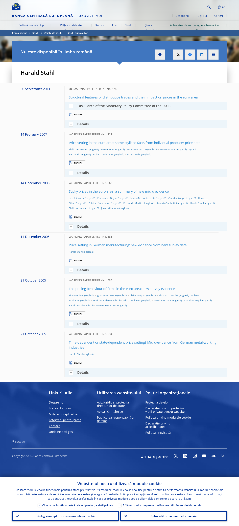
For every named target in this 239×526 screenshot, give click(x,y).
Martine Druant (162, 300)
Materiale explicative (63, 414)
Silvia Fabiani (76, 295)
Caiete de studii (53, 33)
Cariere (219, 16)
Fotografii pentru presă (65, 420)
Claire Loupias (138, 295)
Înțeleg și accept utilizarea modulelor (65, 516)
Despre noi (182, 16)
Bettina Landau (101, 300)
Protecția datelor (157, 402)
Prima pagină (19, 33)
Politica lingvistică (158, 433)
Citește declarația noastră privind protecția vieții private (77, 505)
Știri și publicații (148, 27)
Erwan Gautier (168, 149)
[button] (215, 7)
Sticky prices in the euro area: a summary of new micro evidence (119, 191)
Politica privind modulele (168, 417)
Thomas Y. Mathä (168, 295)
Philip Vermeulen (78, 149)
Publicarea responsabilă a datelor (115, 419)
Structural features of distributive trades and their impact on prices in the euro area (133, 97)
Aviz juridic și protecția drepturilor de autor (113, 404)
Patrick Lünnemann (99, 203)
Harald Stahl (133, 154)
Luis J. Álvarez (76, 198)
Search (209, 7)
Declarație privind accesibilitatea (157, 425)
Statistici (100, 25)
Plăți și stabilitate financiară (71, 27)
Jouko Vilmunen (110, 208)
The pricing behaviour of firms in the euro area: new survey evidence (122, 288)
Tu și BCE (202, 16)
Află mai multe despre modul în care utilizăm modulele (162, 505)
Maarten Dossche (137, 149)
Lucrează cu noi (60, 408)
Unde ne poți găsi (61, 432)
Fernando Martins (133, 203)
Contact (54, 426)
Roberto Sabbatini (103, 154)
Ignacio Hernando (107, 295)
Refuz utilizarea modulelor (174, 516)
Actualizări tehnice (110, 412)
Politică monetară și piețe (31, 27)
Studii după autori (77, 33)
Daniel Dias (107, 149)
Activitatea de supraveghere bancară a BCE (194, 27)
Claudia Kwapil (176, 198)
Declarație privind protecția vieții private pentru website (165, 410)
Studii (128, 25)
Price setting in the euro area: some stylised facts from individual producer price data (134, 142)
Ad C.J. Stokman (131, 300)
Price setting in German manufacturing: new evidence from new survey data (128, 245)
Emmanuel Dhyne (107, 198)
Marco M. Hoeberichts (142, 198)
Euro (115, 25)
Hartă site (20, 441)
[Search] (189, 6)
